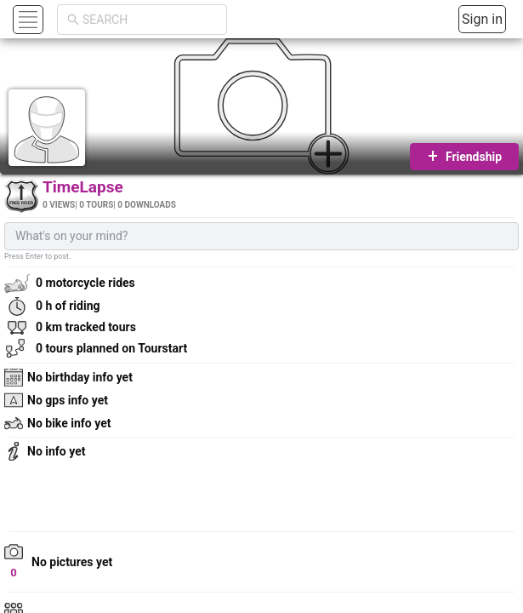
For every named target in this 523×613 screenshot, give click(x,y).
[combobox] (149, 20)
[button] (26, 19)
